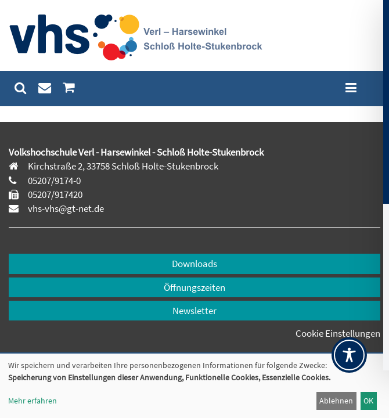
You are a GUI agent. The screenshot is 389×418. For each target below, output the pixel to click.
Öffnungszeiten (194, 287)
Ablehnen (336, 400)
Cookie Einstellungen (338, 333)
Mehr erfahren (32, 400)
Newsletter (194, 310)
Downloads (194, 263)
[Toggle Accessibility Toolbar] (349, 355)
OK (368, 400)
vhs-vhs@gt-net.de (65, 208)
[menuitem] (21, 87)
